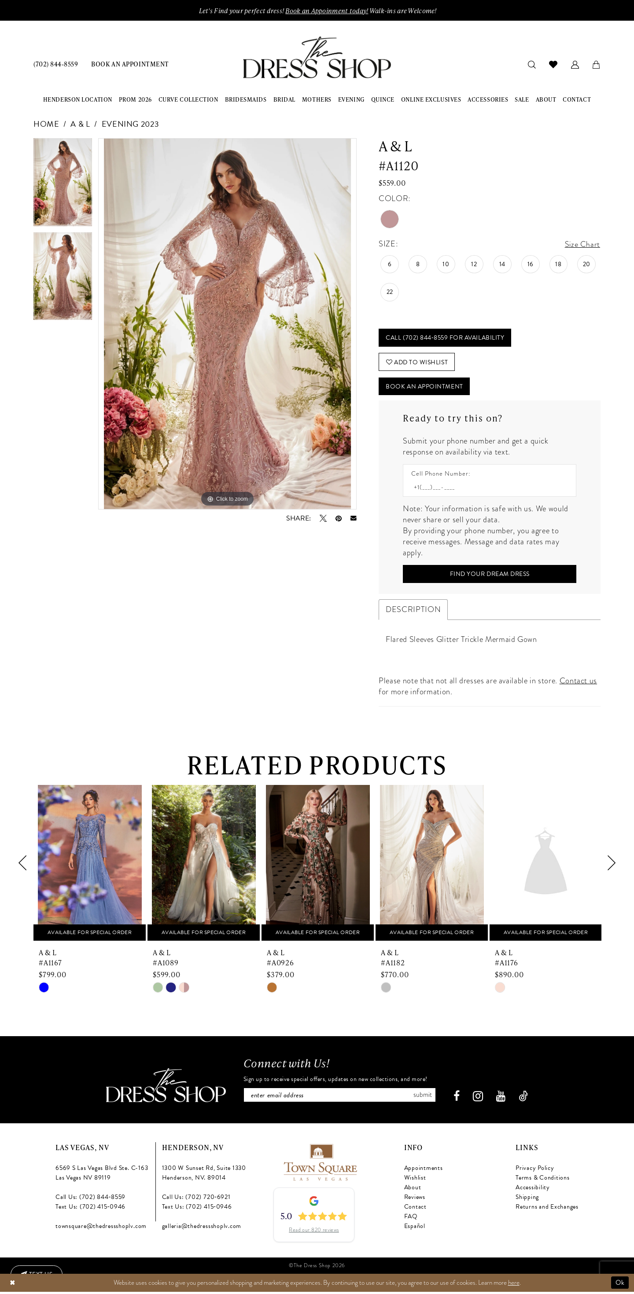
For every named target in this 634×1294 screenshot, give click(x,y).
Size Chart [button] (582, 244)
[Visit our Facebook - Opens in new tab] (459, 1098)
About (412, 1190)
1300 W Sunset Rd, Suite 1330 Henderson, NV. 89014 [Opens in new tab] (204, 1175)
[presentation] (89, 865)
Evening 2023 (130, 123)
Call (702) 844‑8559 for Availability (445, 338)
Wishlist (415, 1180)
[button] (575, 64)
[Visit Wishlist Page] (553, 64)
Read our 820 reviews (314, 1232)
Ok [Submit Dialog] (620, 1285)
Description (413, 611)
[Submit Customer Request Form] (489, 576)
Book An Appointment (424, 387)
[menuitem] (56, 64)
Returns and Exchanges (547, 1209)
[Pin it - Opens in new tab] (338, 518)
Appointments (423, 1170)
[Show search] (532, 64)
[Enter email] (339, 1097)
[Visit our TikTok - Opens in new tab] (525, 1098)
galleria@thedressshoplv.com (202, 1228)
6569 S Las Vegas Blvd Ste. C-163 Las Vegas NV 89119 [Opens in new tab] (101, 1175)
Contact (415, 1209)
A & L (80, 123)
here (514, 1285)
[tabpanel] (62, 185)
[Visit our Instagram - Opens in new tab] (480, 1099)
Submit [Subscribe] (424, 1097)
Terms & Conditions (543, 1180)
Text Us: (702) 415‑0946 (90, 1209)
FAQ (411, 1219)
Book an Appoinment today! (326, 10)
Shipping (527, 1199)
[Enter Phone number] (485, 489)
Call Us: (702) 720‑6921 (196, 1199)
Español (414, 1228)
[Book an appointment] (130, 64)
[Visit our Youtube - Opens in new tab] (503, 1098)
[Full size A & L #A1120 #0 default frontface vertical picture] (227, 324)
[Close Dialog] (12, 1285)
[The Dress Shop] (164, 1088)
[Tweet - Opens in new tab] (323, 518)
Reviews (414, 1199)
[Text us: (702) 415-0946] (37, 1274)
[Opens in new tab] (320, 1163)
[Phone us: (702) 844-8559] (56, 64)
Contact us (578, 683)
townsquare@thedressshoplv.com (101, 1228)
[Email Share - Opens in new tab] (353, 519)
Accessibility (533, 1190)
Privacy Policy (535, 1170)
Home (46, 123)
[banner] (317, 58)
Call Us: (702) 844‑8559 (90, 1199)
